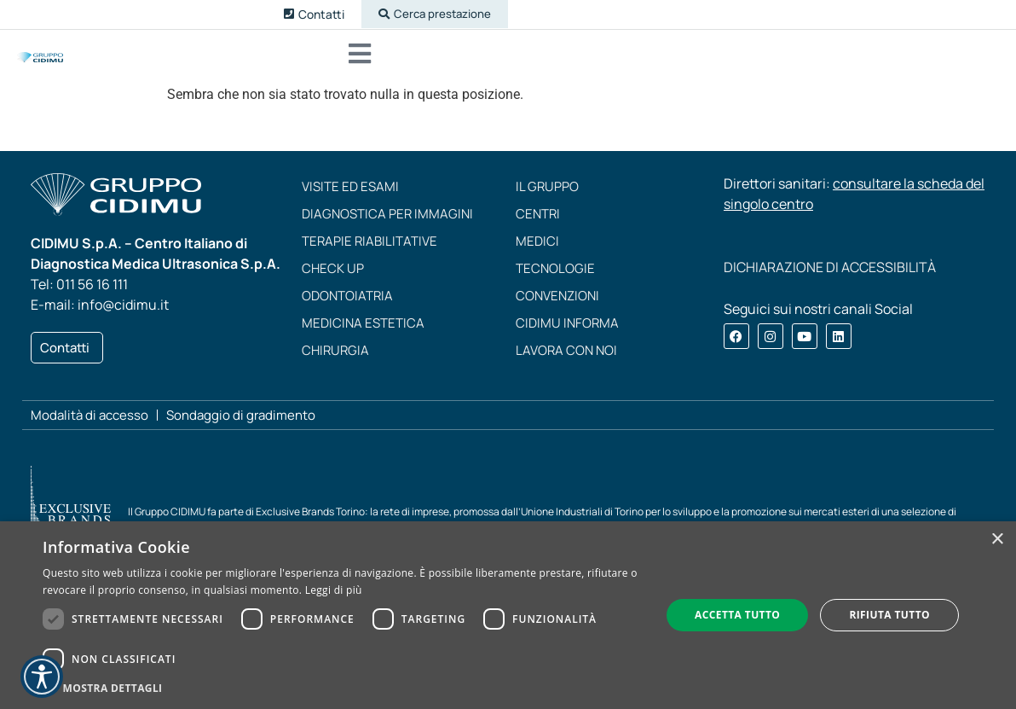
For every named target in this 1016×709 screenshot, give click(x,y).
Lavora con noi (566, 371)
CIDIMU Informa (567, 343)
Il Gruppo (547, 207)
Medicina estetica (363, 343)
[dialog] (508, 615)
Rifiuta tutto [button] (889, 614)
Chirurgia (335, 371)
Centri (538, 234)
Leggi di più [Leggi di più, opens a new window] (333, 590)
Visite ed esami (350, 207)
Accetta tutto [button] (737, 614)
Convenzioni (557, 316)
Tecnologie (555, 289)
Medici (537, 261)
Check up (333, 289)
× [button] (996, 539)
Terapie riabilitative (369, 261)
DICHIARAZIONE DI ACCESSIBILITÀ (830, 287)
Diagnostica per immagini (387, 234)
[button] (427, 15)
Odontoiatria (347, 316)
